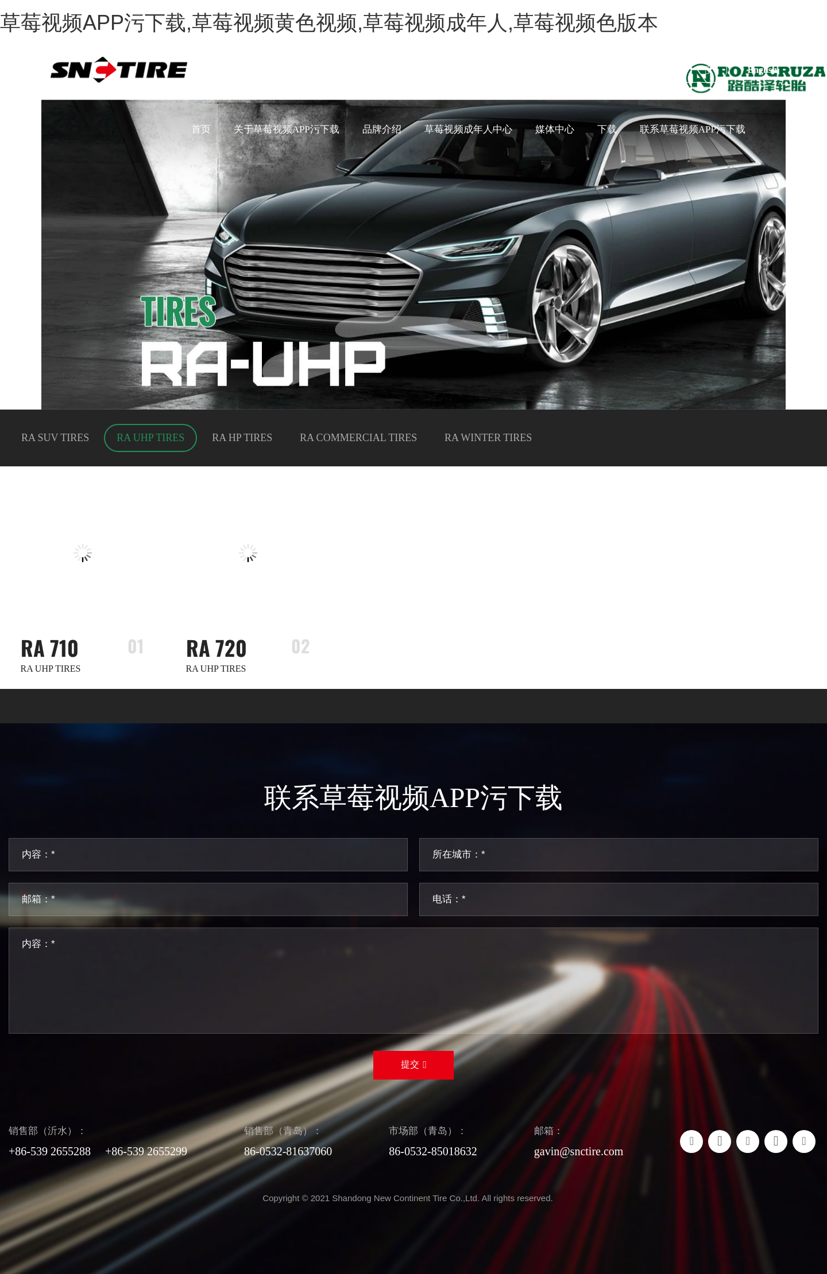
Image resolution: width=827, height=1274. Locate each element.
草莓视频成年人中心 (468, 129)
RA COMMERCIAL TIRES (358, 437)
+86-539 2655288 (50, 1151)
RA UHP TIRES (150, 437)
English (762, 70)
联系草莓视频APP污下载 (692, 129)
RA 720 (216, 647)
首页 (201, 129)
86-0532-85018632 (433, 1151)
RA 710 (50, 647)
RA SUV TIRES (55, 437)
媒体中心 (554, 129)
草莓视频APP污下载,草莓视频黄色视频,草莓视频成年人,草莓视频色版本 (329, 22)
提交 (410, 1064)
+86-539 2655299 (146, 1151)
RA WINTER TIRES (488, 437)
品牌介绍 (381, 129)
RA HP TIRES (242, 437)
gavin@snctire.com (579, 1151)
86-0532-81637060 (288, 1151)
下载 (607, 129)
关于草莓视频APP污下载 (286, 129)
